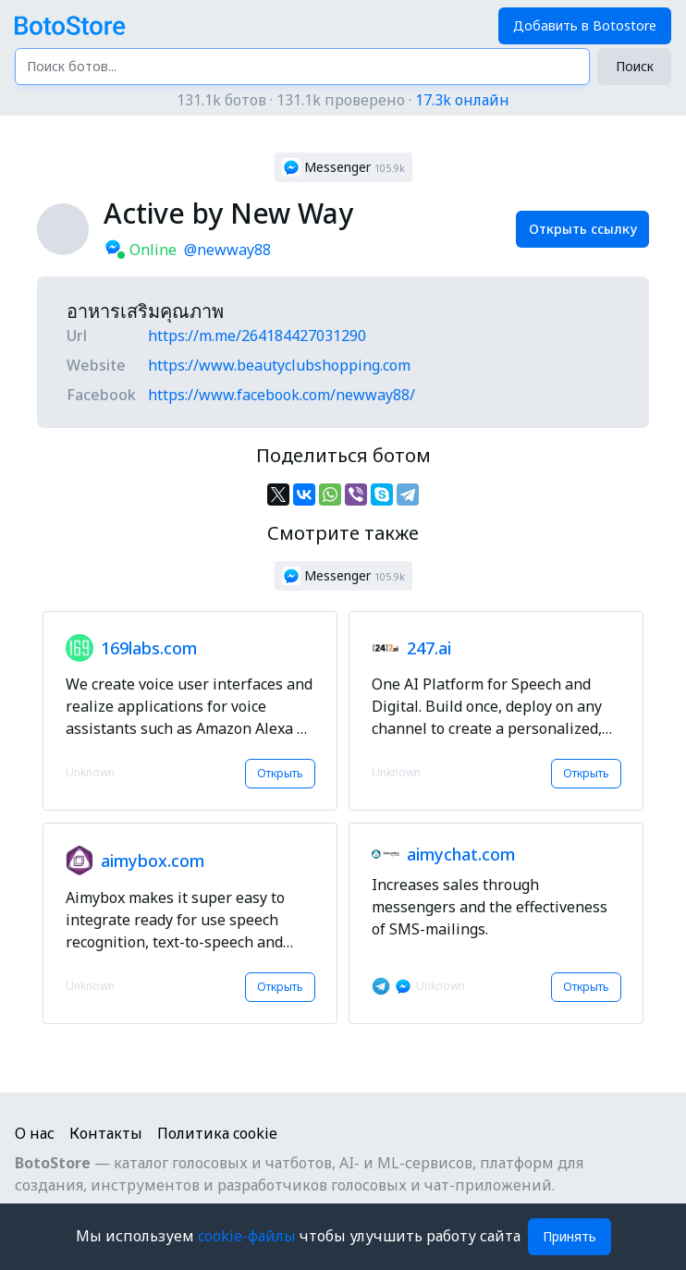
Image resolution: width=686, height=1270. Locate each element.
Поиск (635, 66)
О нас (35, 1133)
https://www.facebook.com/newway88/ (281, 395)
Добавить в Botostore (584, 25)
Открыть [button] (280, 773)
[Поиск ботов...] (302, 66)
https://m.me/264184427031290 (257, 335)
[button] (343, 167)
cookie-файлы (249, 1236)
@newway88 (227, 249)
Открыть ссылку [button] (583, 229)
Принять (569, 1236)
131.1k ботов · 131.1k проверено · (343, 100)
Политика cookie (217, 1133)
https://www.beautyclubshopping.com (279, 365)
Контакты (105, 1133)
